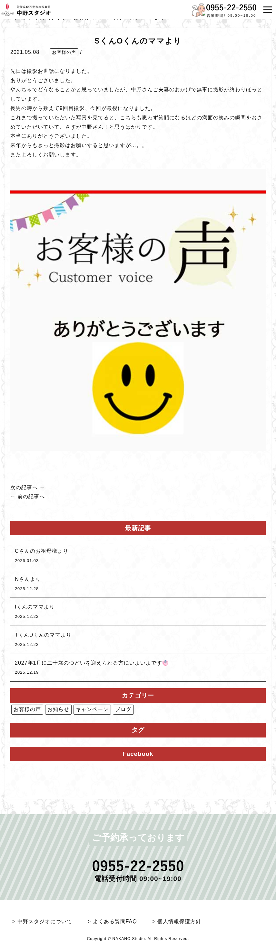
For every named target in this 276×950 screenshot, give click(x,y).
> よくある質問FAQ (112, 921)
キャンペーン (92, 709)
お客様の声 (64, 52)
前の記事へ (31, 496)
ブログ (123, 709)
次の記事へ (24, 487)
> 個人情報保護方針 (177, 921)
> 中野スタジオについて (42, 921)
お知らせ (58, 709)
